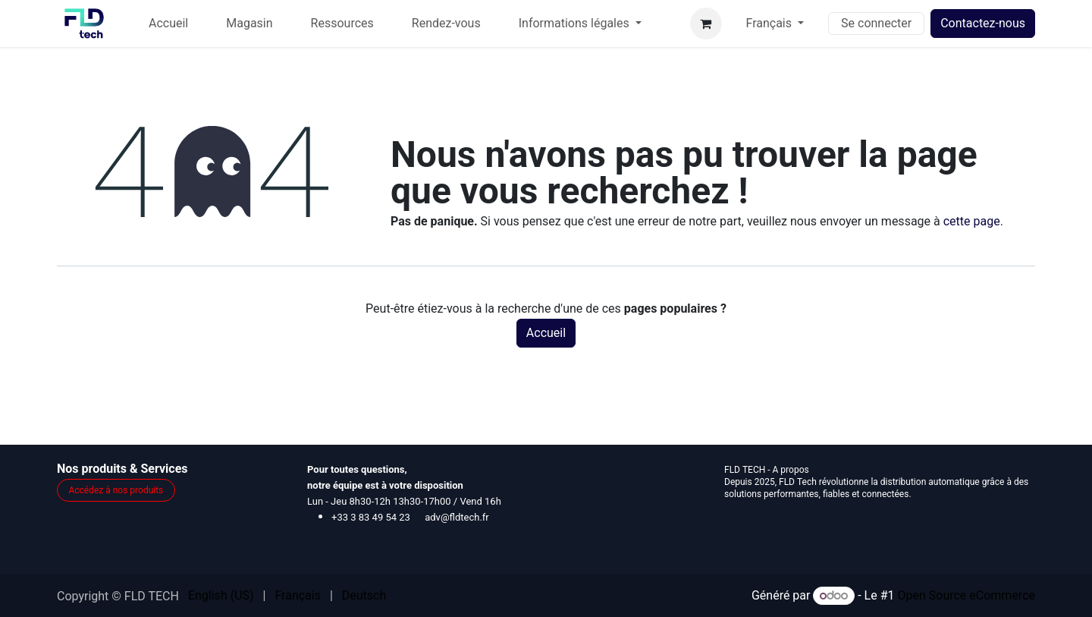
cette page (971, 221)
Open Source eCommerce (966, 595)
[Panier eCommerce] (706, 23)
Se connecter (876, 23)
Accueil (546, 333)
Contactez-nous (982, 23)
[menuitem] (168, 23)
